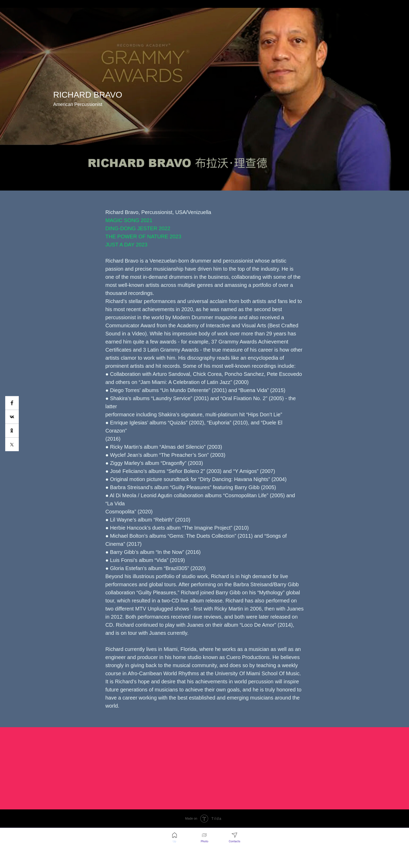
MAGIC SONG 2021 (128, 220)
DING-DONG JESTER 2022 (137, 228)
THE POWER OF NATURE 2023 (143, 236)
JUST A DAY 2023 (126, 244)
